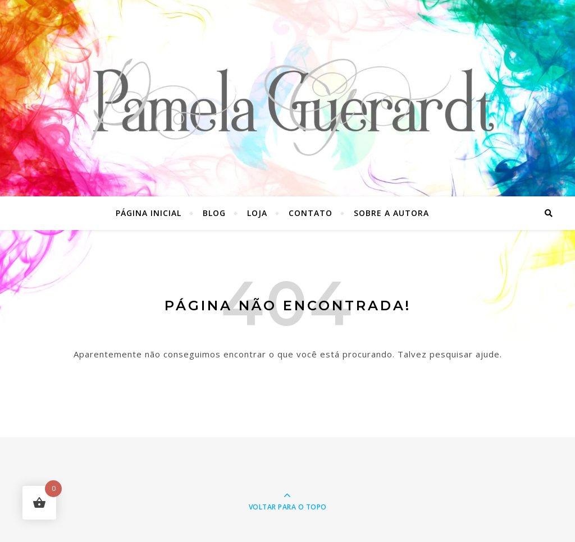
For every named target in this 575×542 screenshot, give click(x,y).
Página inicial (148, 213)
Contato (310, 213)
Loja (257, 213)
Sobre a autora (391, 213)
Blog (214, 213)
